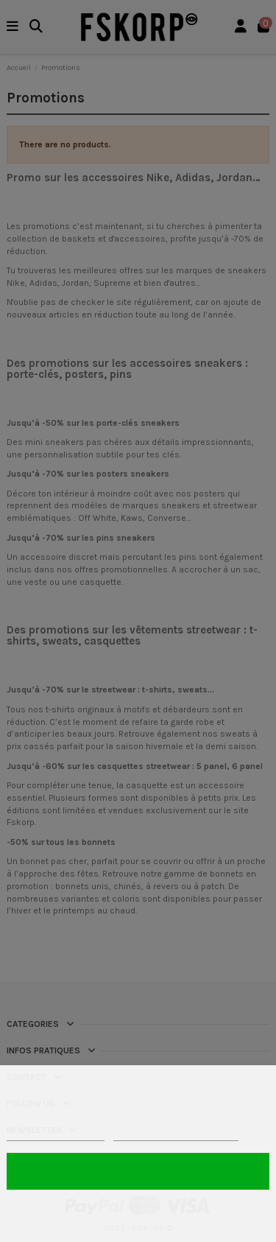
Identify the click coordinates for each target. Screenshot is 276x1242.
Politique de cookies (56, 1134)
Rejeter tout (137, 1211)
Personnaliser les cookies (175, 1134)
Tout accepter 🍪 (137, 1171)
